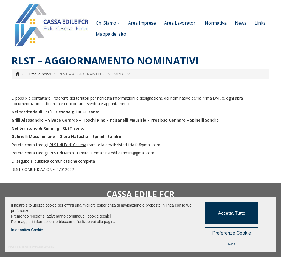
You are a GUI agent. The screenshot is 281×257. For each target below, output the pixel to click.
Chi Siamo (108, 23)
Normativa (216, 23)
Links (260, 23)
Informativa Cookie (27, 230)
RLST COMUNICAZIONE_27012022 (43, 169)
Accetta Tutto (231, 213)
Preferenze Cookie (231, 233)
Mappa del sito (111, 34)
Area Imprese (142, 23)
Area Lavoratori (180, 23)
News (240, 23)
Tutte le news (39, 74)
